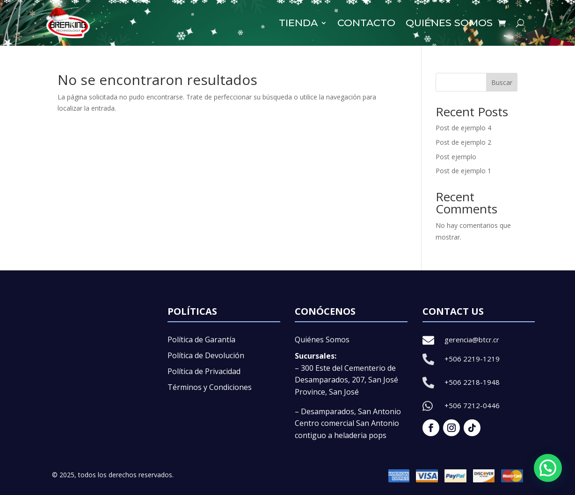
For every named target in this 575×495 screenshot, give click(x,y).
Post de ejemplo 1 (463, 170)
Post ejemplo (456, 156)
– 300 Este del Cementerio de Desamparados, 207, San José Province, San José (346, 380)
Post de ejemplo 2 (463, 142)
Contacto (366, 22)
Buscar (501, 82)
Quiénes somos (449, 22)
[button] (548, 468)
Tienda (298, 22)
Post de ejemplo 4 (463, 127)
